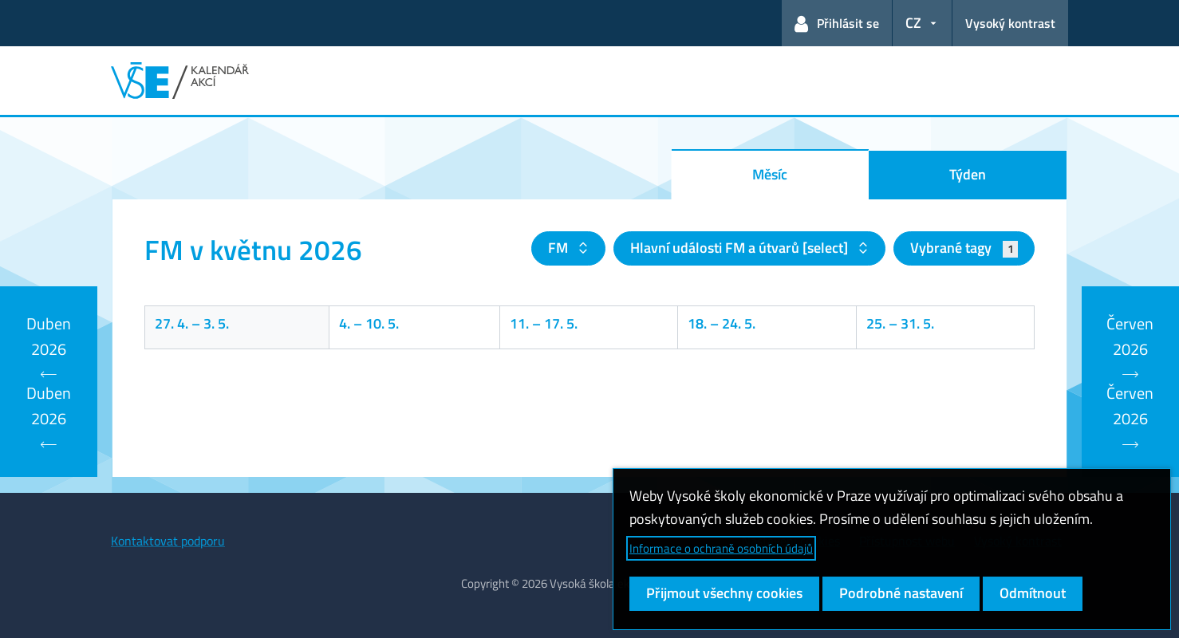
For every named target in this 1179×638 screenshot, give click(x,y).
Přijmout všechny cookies (724, 593)
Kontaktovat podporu (168, 540)
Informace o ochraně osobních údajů (721, 548)
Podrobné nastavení (901, 593)
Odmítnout (1033, 593)
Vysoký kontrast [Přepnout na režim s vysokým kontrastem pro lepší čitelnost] (1010, 23)
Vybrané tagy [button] (964, 247)
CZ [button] (913, 22)
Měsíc (769, 174)
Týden (967, 174)
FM (559, 247)
